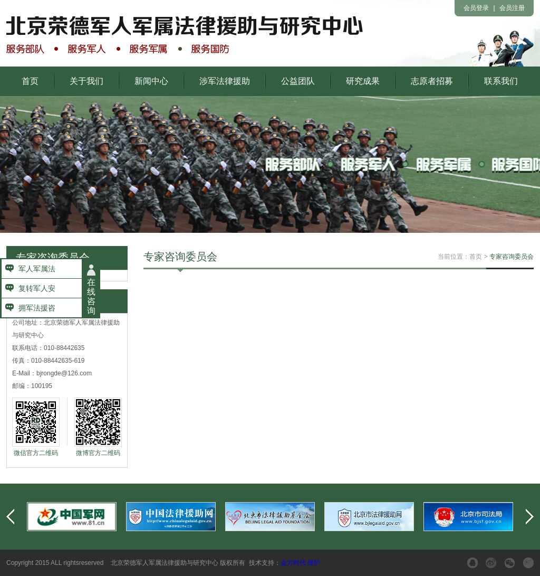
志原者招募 (432, 81)
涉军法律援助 (224, 81)
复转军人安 (36, 288)
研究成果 (363, 81)
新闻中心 (151, 81)
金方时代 (293, 562)
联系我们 (501, 81)
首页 (30, 81)
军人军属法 (36, 269)
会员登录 (476, 8)
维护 (313, 562)
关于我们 (86, 81)
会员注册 (512, 8)
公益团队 (298, 81)
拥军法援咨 (36, 308)
